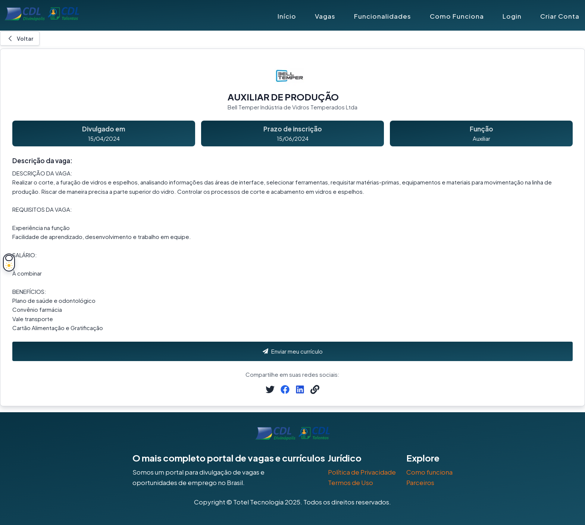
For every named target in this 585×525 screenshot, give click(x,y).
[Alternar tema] (9, 262)
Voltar (19, 38)
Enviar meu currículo (293, 351)
